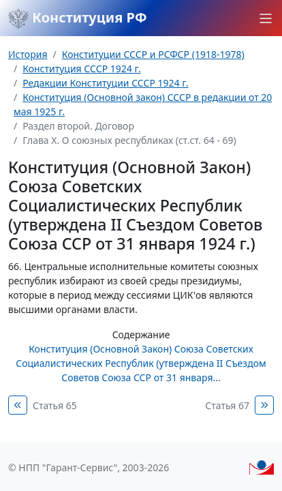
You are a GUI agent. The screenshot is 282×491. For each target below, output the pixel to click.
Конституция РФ (77, 18)
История (27, 54)
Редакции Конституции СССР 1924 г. (105, 82)
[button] (265, 18)
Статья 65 (55, 405)
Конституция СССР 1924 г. (81, 68)
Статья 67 (227, 405)
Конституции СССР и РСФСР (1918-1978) (153, 54)
